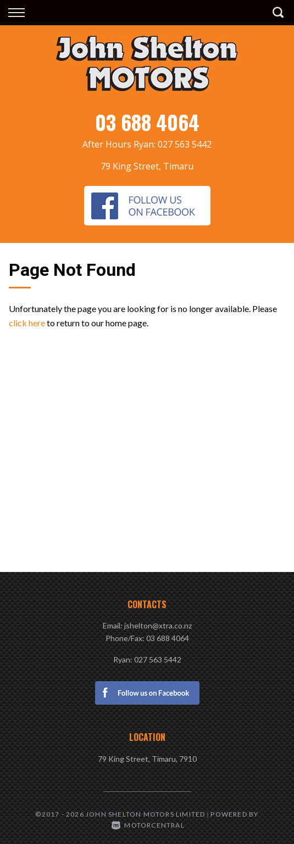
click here (27, 323)
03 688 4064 (147, 122)
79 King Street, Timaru (147, 166)
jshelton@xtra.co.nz (158, 625)
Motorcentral (148, 825)
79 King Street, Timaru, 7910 (147, 758)
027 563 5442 (185, 144)
